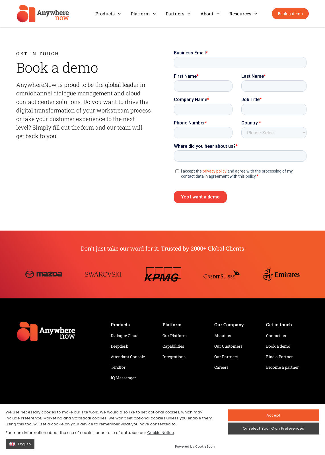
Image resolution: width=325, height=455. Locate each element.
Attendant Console (128, 356)
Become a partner (282, 367)
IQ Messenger (123, 377)
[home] (42, 13)
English (20, 444)
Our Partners (226, 356)
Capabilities (173, 346)
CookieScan (205, 446)
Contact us (276, 335)
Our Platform (174, 335)
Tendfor (118, 367)
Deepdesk (119, 346)
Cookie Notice (160, 432)
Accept (273, 415)
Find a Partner (279, 356)
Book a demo (290, 13)
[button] (108, 13)
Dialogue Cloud (125, 335)
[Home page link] (59, 333)
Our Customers (228, 346)
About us (222, 335)
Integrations (174, 356)
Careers (221, 367)
